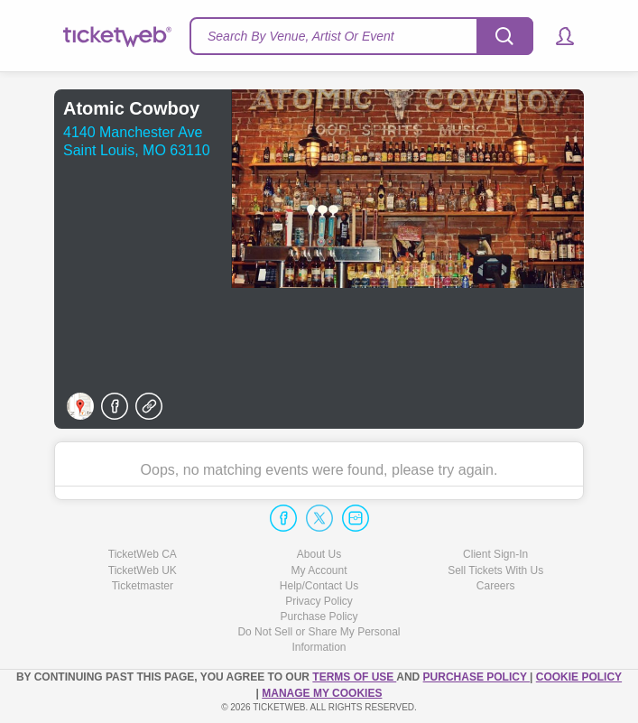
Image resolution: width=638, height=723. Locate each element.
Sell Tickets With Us (495, 570)
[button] (556, 36)
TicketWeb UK (142, 570)
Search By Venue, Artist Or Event (301, 36)
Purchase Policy (318, 616)
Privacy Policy (319, 601)
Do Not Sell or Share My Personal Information (318, 639)
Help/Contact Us (319, 585)
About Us (319, 554)
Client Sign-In (495, 554)
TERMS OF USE (354, 677)
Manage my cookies (322, 693)
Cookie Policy (579, 677)
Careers (495, 585)
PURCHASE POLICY (476, 677)
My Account (319, 570)
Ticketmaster (142, 585)
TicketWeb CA (142, 554)
